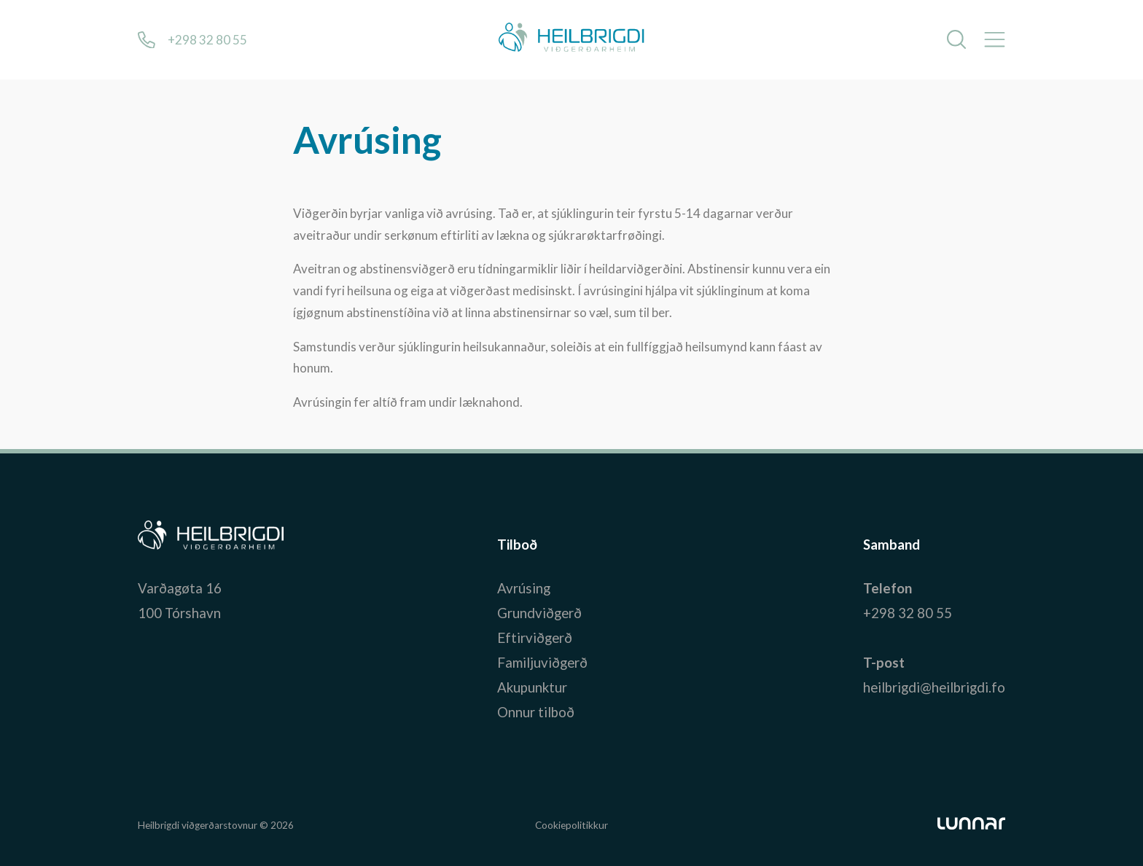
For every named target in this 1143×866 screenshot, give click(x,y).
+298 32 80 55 (907, 613)
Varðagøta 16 (180, 588)
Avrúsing (523, 588)
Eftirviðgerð (534, 638)
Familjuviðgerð (542, 663)
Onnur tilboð (535, 712)
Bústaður (166, 545)
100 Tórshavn (179, 613)
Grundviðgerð (539, 613)
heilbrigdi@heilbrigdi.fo (934, 687)
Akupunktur (532, 687)
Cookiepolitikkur (571, 825)
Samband (891, 545)
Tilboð (517, 545)
